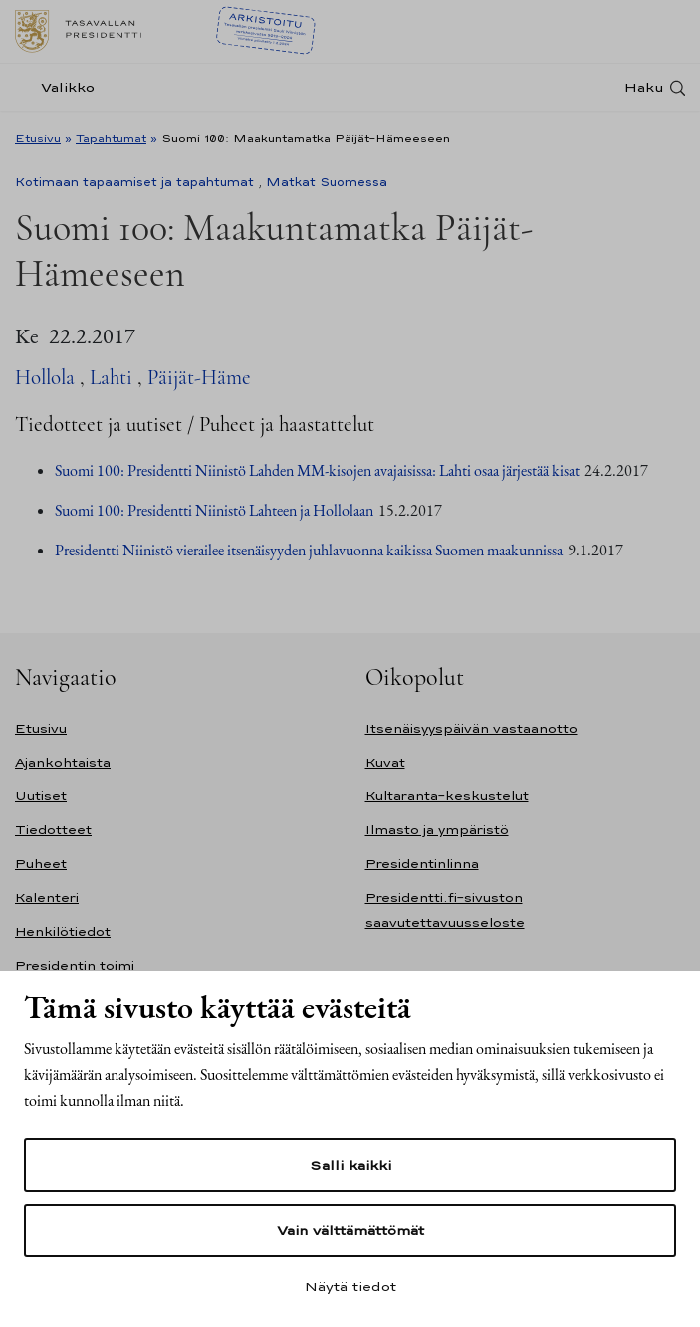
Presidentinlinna (422, 863)
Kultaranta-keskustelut (447, 795)
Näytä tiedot (350, 1286)
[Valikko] (61, 87)
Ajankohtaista (63, 762)
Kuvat (385, 762)
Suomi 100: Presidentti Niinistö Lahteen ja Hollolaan (214, 510)
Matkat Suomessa (326, 182)
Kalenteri (47, 897)
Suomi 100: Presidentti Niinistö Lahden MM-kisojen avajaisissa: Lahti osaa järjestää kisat (317, 470)
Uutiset (41, 795)
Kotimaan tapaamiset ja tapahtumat (134, 182)
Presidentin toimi (74, 965)
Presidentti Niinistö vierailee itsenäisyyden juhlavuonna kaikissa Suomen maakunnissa (309, 550)
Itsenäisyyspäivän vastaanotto (471, 728)
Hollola (45, 377)
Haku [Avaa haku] (644, 87)
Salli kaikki (350, 1165)
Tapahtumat (111, 138)
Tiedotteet (53, 829)
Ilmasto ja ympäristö (437, 829)
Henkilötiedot (63, 931)
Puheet (41, 863)
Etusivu (38, 138)
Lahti (111, 377)
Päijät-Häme (199, 377)
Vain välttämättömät (350, 1230)
